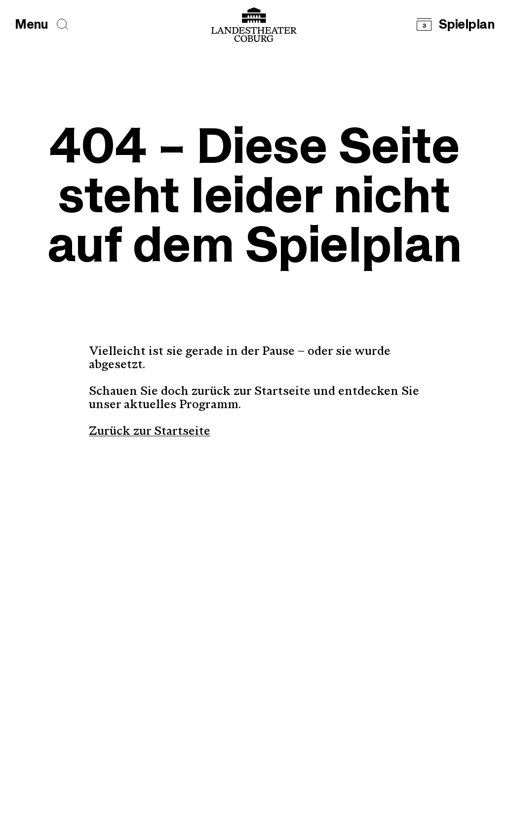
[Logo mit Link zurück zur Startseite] (254, 24)
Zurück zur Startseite (149, 431)
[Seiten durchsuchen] (62, 24)
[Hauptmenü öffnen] (31, 25)
